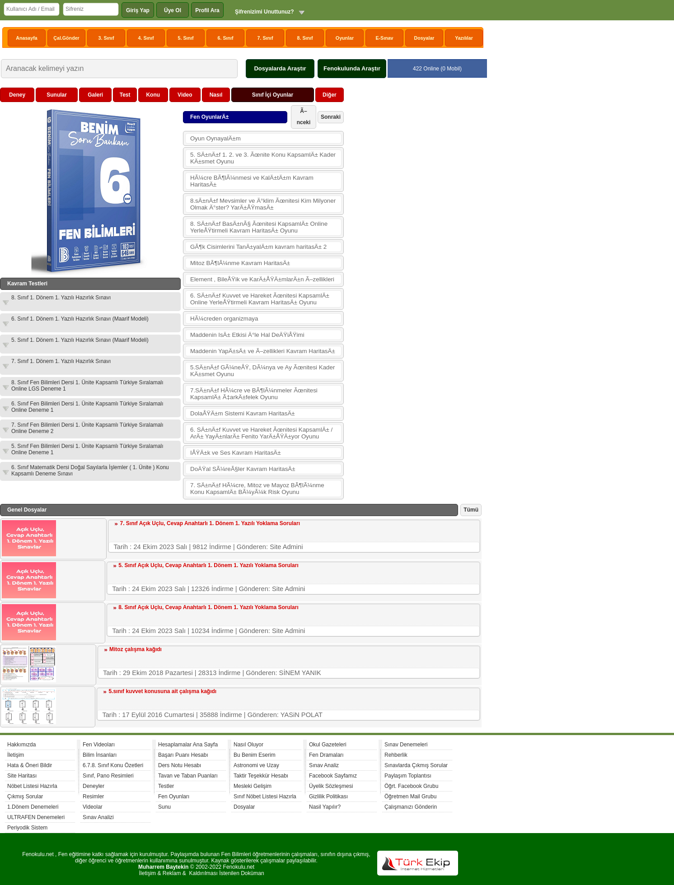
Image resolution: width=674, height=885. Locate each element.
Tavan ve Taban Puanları (188, 776)
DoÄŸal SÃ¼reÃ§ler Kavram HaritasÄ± (242, 469)
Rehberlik (395, 755)
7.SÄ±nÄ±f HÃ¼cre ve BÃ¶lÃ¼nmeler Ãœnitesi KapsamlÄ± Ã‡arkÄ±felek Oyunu (254, 394)
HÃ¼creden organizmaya (224, 318)
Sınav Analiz (324, 765)
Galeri (95, 95)
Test (125, 95)
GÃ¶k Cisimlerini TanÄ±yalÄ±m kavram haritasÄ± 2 (258, 246)
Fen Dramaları (326, 755)
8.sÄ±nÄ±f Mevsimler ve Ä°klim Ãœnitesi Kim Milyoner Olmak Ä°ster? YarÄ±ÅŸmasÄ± (263, 204)
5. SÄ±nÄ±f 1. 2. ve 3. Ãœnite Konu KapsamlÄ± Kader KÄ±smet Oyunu (263, 158)
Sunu (164, 807)
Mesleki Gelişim (252, 786)
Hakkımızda (21, 744)
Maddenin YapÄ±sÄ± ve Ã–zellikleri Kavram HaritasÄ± (262, 351)
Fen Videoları (99, 744)
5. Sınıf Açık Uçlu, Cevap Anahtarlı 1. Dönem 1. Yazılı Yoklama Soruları (208, 565)
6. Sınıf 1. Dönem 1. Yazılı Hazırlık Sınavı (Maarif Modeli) (80, 319)
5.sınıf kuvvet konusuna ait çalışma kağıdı (162, 691)
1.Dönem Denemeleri (32, 807)
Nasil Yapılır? (325, 807)
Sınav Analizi (98, 817)
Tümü (470, 510)
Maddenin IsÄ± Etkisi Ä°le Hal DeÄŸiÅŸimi (247, 334)
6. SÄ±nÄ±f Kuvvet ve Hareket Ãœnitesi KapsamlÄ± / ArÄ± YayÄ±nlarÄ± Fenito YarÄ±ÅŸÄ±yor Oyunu (261, 433)
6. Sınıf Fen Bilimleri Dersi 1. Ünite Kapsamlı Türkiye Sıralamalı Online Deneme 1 (87, 407)
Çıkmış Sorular (25, 796)
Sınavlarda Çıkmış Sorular (416, 765)
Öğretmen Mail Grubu (410, 796)
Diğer (330, 95)
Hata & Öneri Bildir (29, 765)
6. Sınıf (226, 38)
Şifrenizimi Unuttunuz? (264, 12)
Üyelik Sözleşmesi (331, 786)
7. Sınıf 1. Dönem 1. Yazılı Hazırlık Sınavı (61, 361)
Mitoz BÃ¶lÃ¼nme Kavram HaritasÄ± (240, 263)
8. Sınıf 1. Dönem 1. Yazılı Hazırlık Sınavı (61, 297)
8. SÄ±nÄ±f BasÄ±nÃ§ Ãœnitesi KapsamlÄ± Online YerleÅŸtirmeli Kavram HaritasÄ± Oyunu (259, 227)
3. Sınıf (106, 38)
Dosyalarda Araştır (280, 68)
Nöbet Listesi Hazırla (32, 786)
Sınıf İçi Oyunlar (272, 95)
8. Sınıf (305, 38)
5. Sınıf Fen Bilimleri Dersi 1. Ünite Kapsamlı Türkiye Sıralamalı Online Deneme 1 (87, 449)
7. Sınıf (265, 38)
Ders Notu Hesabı (179, 765)
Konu (153, 95)
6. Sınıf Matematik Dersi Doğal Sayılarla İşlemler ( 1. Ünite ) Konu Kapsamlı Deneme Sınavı (90, 470)
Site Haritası (22, 776)
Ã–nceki (304, 117)
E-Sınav (384, 38)
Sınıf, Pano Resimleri (108, 776)
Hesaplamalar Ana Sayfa (188, 744)
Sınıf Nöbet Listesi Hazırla (265, 796)
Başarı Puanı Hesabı (183, 755)
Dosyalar (424, 38)
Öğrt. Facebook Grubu (411, 786)
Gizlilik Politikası (328, 796)
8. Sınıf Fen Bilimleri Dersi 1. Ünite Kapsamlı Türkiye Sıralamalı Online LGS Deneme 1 (87, 385)
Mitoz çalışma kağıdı (135, 649)
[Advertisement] (414, 223)
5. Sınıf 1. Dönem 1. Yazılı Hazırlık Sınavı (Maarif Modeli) (80, 340)
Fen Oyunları (173, 796)
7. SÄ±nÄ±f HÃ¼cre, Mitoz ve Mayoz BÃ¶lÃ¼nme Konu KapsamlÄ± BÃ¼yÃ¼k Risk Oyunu (257, 488)
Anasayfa (26, 38)
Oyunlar (345, 38)
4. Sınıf (146, 38)
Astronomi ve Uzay (256, 765)
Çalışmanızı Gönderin (410, 807)
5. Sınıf (186, 38)
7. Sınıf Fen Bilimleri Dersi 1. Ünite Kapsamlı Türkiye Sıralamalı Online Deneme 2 (87, 428)
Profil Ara (207, 10)
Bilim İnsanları (100, 755)
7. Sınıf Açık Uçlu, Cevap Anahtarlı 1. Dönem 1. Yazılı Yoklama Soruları (210, 523)
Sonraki (331, 117)
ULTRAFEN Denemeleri (36, 817)
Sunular (57, 95)
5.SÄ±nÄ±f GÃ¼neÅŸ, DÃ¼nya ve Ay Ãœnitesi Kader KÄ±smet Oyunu (262, 370)
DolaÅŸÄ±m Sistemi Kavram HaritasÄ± (242, 413)
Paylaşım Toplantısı (407, 776)
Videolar (93, 807)
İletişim (15, 755)
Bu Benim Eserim (255, 755)
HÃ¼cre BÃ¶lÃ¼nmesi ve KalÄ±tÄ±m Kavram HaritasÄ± (252, 181)
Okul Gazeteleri (327, 744)
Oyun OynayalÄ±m (215, 138)
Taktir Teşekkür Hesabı (261, 776)
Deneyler (93, 786)
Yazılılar (464, 38)
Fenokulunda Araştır (351, 68)
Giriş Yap (138, 10)
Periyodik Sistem (27, 827)
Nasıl (216, 95)
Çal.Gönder (66, 38)
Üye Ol (172, 10)
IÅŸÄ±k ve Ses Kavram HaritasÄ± (235, 452)
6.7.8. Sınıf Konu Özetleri (113, 765)
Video (185, 95)
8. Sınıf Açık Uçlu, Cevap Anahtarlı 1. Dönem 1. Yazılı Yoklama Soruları (208, 607)
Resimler (93, 796)
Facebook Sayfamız (333, 776)
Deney (17, 95)
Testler (166, 786)
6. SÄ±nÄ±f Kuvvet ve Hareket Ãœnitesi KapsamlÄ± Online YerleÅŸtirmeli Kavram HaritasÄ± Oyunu (259, 299)
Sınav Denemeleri (405, 744)
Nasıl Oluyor (248, 744)
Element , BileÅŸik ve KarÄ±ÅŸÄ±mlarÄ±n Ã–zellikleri (262, 279)
